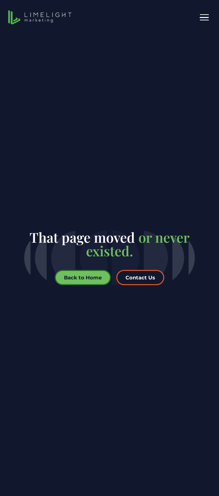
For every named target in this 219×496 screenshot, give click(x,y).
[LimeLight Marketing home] (39, 17)
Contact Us (140, 277)
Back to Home (83, 277)
